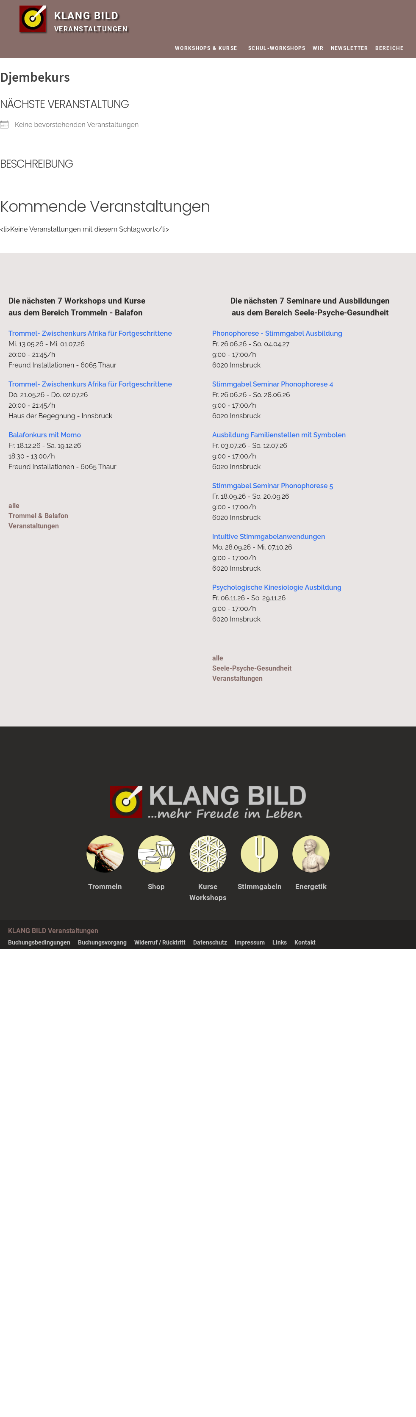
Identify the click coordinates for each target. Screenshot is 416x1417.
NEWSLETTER (350, 48)
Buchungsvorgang (102, 942)
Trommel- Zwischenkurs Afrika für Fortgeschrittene (90, 333)
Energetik (311, 886)
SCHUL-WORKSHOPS (277, 48)
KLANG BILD (90, 15)
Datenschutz (210, 942)
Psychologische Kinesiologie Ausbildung (276, 587)
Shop (156, 886)
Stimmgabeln (260, 886)
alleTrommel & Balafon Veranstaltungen (38, 516)
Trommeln (105, 886)
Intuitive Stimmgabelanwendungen (268, 537)
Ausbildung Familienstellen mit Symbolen (279, 435)
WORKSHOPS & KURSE (208, 48)
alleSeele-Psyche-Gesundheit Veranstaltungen (251, 668)
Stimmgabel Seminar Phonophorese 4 (272, 384)
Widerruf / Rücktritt (160, 942)
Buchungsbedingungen (39, 942)
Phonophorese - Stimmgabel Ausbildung (277, 333)
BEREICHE (391, 48)
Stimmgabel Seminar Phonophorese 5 (272, 486)
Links (279, 942)
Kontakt (305, 942)
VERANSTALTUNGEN (91, 29)
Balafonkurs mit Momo (44, 435)
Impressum (250, 942)
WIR (318, 48)
